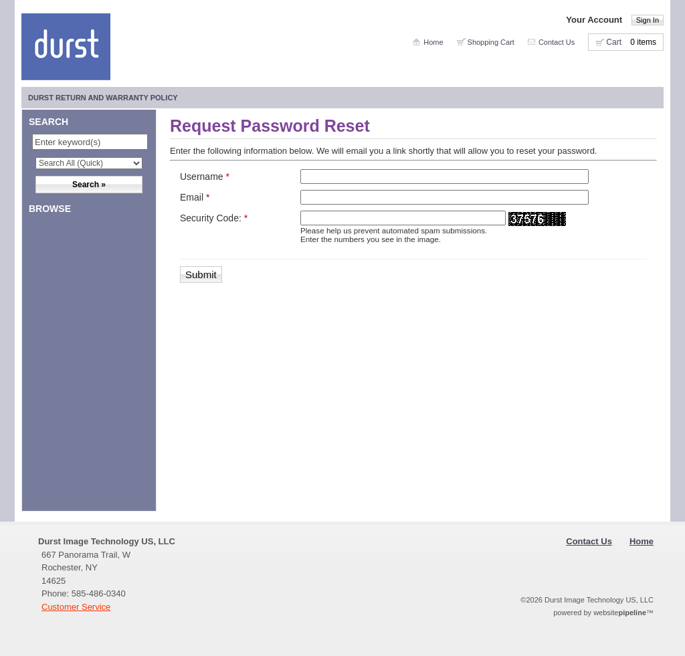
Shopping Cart (491, 42)
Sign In (647, 20)
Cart (613, 42)
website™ (623, 613)
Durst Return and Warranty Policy (103, 98)
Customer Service (75, 607)
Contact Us (557, 42)
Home (433, 42)
